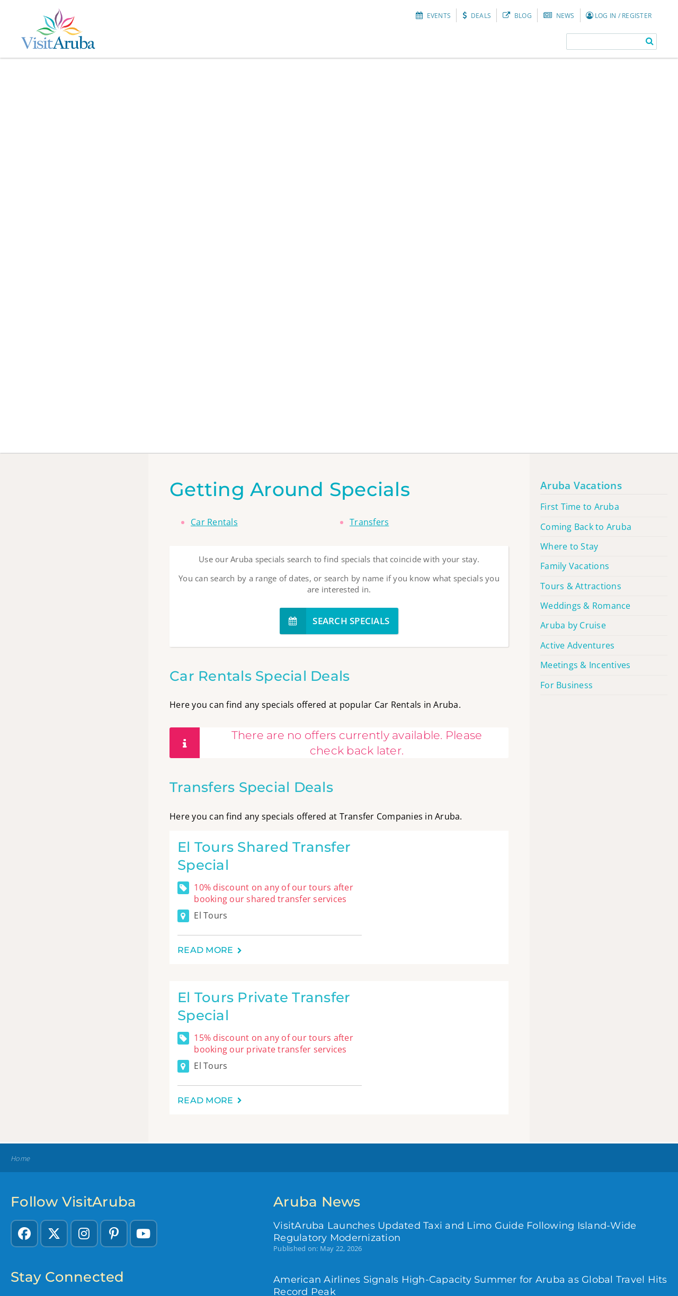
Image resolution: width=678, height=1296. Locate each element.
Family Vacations (574, 566)
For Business (566, 685)
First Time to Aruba (579, 506)
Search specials (334, 621)
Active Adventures (577, 645)
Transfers (369, 522)
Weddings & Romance (585, 605)
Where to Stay (569, 546)
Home (20, 1158)
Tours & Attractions (580, 586)
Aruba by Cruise (573, 625)
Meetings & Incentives (585, 665)
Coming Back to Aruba (585, 527)
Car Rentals (214, 522)
